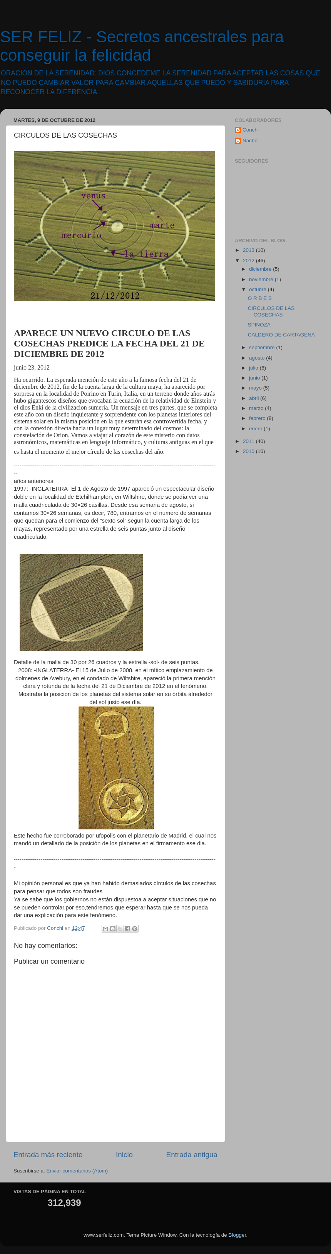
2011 (249, 441)
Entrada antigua (191, 1155)
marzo (257, 408)
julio (254, 368)
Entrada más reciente (48, 1155)
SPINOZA (259, 325)
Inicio (124, 1155)
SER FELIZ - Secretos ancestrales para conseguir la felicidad (142, 46)
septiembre (262, 347)
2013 (249, 250)
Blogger (237, 1235)
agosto (257, 358)
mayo (256, 388)
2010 (249, 451)
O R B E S (260, 298)
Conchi (250, 130)
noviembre (262, 279)
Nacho (249, 140)
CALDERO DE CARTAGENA (281, 335)
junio (255, 378)
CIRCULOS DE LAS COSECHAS (271, 311)
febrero (258, 418)
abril (254, 398)
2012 (249, 260)
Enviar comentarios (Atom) (77, 1171)
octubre (258, 289)
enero (256, 428)
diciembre (261, 269)
